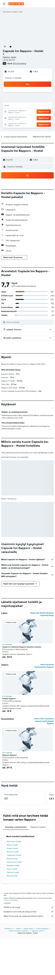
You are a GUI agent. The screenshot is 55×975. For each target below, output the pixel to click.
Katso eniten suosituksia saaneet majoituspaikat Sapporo (44, 761)
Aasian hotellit (28, 965)
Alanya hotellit (12, 916)
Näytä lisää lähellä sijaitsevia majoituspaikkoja (42, 654)
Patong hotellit (12, 899)
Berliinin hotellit (13, 892)
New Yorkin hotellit (14, 882)
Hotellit (18, 965)
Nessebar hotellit (13, 906)
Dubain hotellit (12, 889)
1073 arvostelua (19, 63)
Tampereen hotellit (14, 896)
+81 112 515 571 (9, 60)
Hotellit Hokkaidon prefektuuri (19, 967)
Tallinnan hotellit (13, 913)
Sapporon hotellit (37, 967)
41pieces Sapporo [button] (9, 796)
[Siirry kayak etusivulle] (16, 3)
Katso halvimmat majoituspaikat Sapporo (44, 706)
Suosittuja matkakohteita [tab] (15, 868)
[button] (4, 3)
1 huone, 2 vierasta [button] (13, 78)
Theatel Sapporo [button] (9, 739)
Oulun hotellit (12, 909)
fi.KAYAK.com (8, 965)
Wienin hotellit (12, 885)
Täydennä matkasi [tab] (38, 868)
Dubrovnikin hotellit (14, 903)
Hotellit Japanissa (42, 965)
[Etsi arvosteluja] (29, 322)
